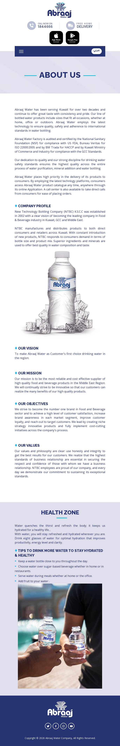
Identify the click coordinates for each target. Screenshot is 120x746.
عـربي (97, 50)
